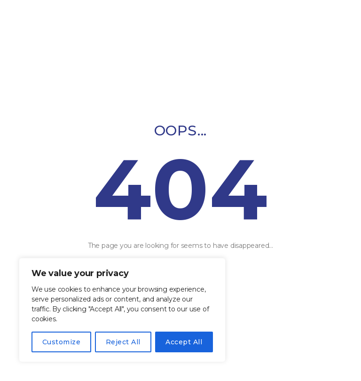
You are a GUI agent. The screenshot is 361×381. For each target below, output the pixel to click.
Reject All (123, 342)
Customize (61, 342)
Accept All (183, 342)
